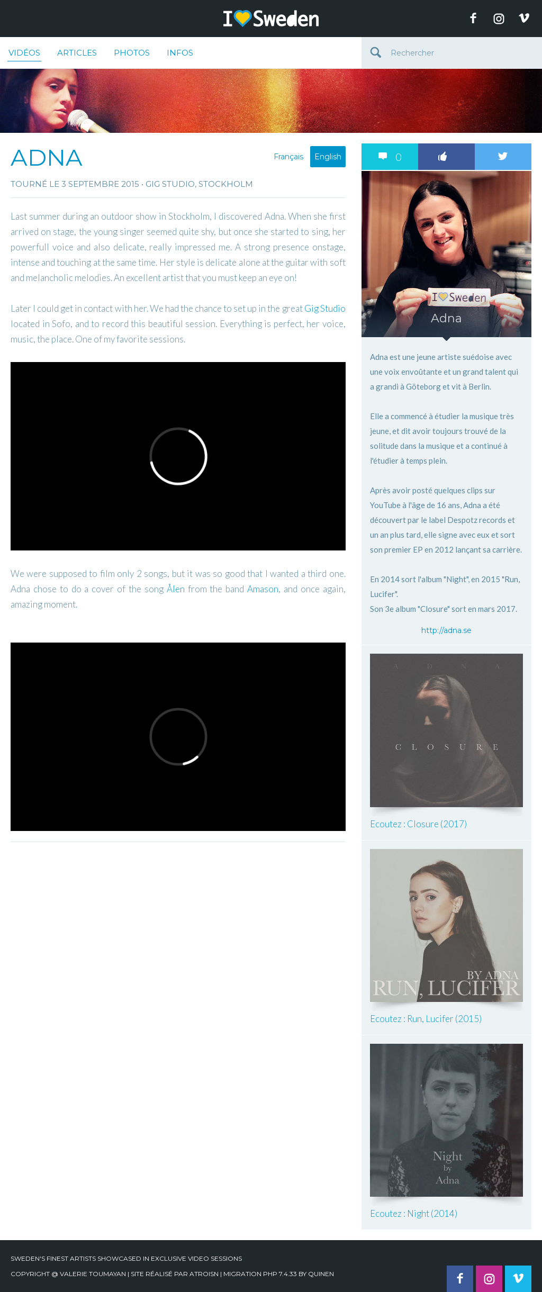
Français (288, 156)
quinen (321, 1274)
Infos (180, 53)
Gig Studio (325, 308)
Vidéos (24, 54)
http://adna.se (446, 630)
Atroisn (204, 1274)
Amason (262, 588)
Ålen (176, 588)
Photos (132, 53)
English (327, 156)
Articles (77, 53)
